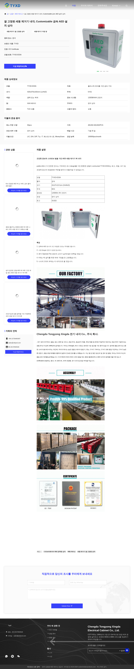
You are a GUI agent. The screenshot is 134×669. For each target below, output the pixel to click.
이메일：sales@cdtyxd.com (16, 636)
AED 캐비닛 (19, 14)
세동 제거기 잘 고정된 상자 (86, 551)
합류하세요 (123, 650)
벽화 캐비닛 (71, 551)
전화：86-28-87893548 (14, 632)
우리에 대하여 (87, 5)
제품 (74, 5)
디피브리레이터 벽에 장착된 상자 (55, 551)
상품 (11, 14)
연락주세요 (102, 5)
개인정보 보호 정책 (33, 667)
